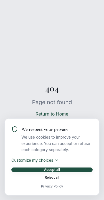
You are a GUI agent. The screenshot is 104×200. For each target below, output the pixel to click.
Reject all (52, 177)
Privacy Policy (52, 186)
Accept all (52, 170)
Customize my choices (35, 160)
